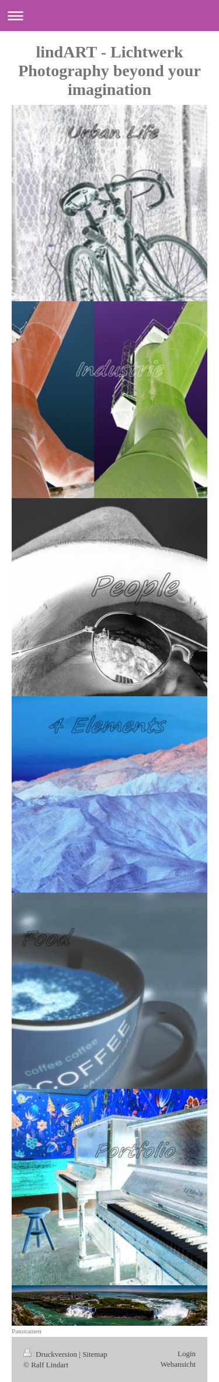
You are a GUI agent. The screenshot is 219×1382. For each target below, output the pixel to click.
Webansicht (178, 1364)
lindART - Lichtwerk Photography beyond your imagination (109, 70)
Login (187, 1353)
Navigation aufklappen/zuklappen (109, 15)
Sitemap (94, 1354)
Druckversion (51, 1354)
